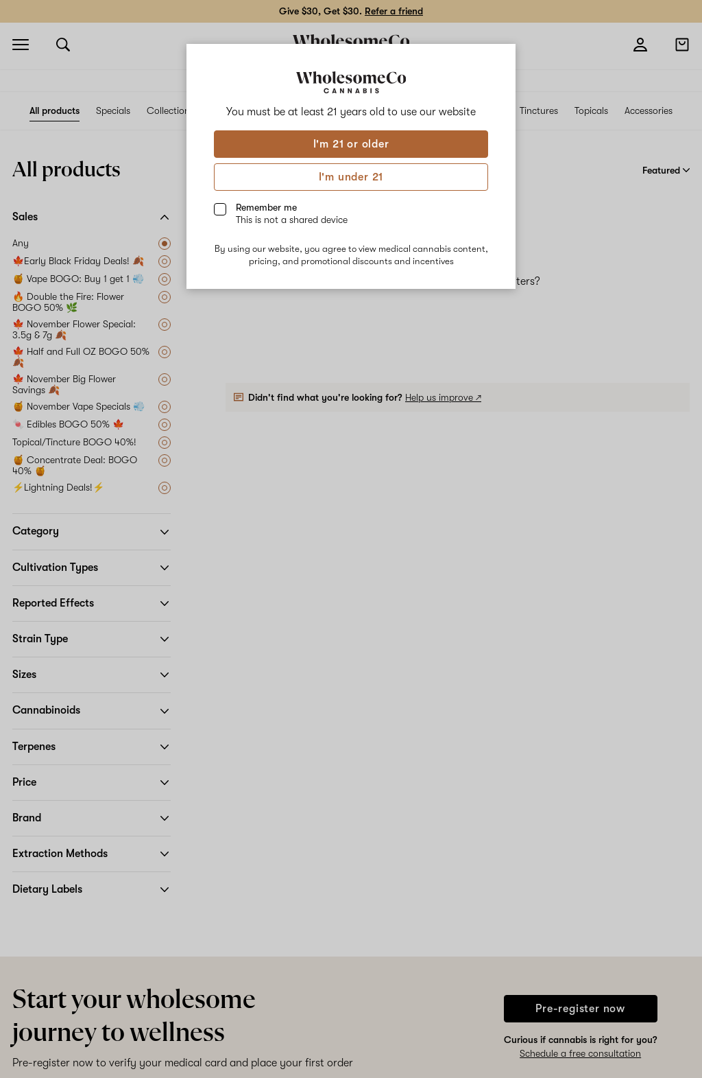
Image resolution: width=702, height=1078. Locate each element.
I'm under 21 (351, 177)
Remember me (292, 213)
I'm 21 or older (351, 144)
